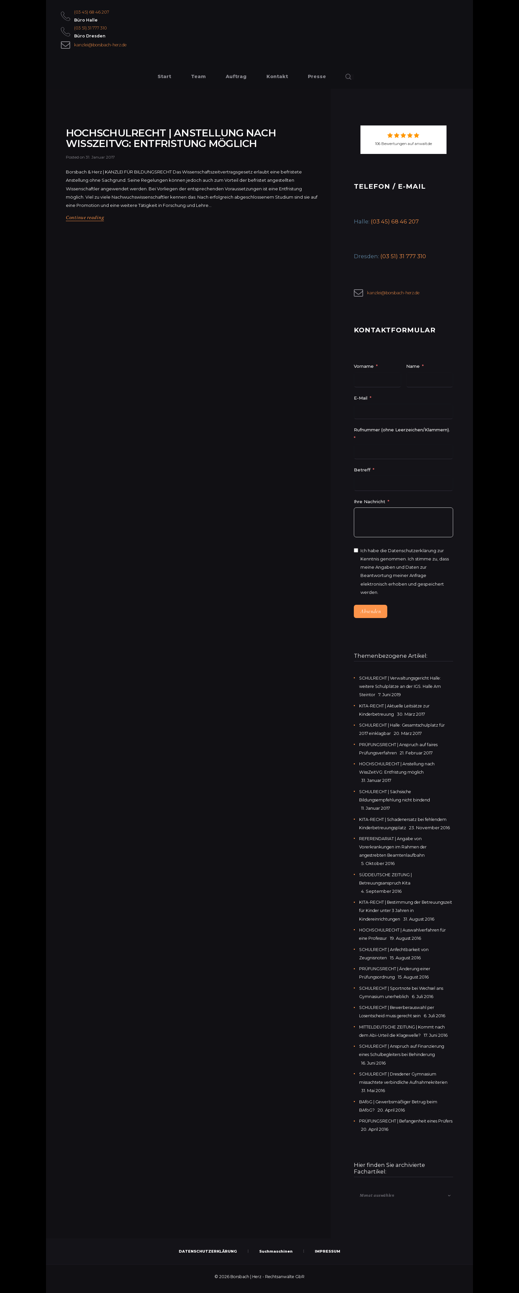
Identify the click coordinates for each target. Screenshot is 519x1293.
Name (413, 369)
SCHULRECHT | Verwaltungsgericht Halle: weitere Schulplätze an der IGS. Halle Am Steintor (403, 690)
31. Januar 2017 (100, 183)
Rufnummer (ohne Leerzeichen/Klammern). (402, 433)
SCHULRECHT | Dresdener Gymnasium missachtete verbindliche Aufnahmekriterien (400, 1086)
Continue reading (86, 243)
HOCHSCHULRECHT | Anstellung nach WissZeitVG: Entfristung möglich (190, 153)
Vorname (364, 369)
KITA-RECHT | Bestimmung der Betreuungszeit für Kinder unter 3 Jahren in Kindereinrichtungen (405, 914)
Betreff (362, 473)
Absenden (370, 614)
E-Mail (360, 401)
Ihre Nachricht (370, 505)
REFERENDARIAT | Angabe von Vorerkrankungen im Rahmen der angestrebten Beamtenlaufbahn (395, 850)
